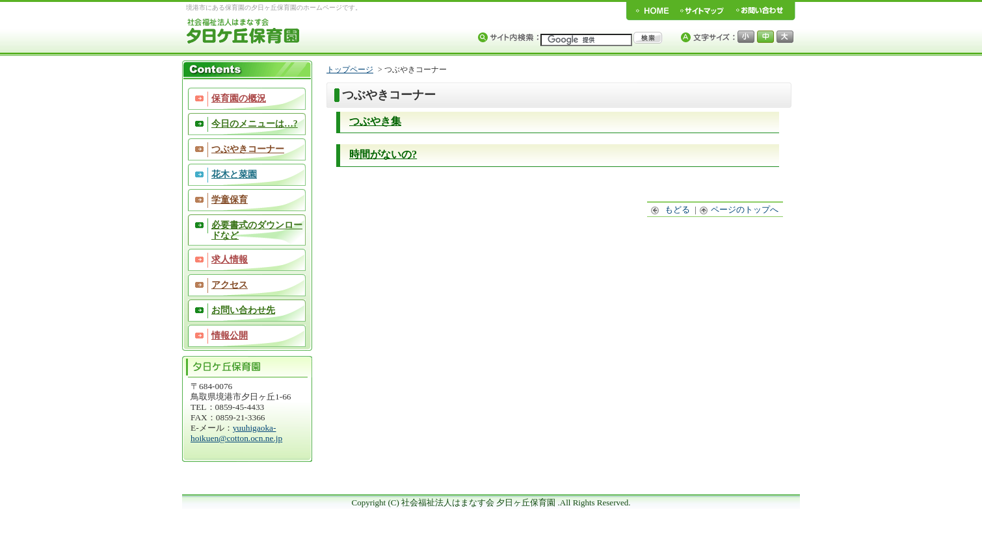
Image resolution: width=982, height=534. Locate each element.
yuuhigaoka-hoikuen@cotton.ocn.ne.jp (236, 433)
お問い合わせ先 (243, 310)
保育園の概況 (238, 98)
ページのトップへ (739, 209)
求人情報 (229, 259)
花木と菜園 (234, 174)
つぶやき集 (375, 121)
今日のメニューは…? (254, 124)
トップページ (349, 69)
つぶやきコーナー (247, 149)
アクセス (229, 285)
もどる (671, 209)
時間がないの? (383, 154)
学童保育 (229, 200)
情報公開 (229, 335)
